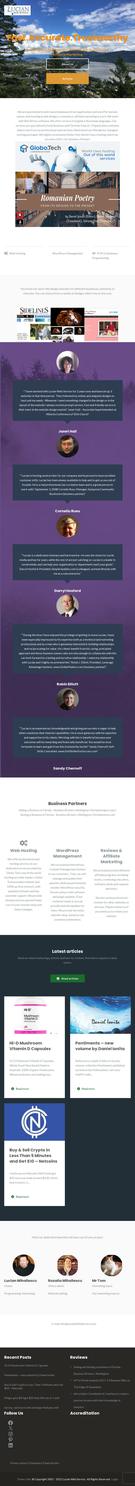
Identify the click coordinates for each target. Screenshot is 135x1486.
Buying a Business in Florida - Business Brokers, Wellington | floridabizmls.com (68, 814)
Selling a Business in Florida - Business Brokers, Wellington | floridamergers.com (67, 810)
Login (114, 1479)
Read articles (68, 978)
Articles (67, 78)
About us (67, 64)
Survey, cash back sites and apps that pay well (31, 1407)
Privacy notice (18, 1463)
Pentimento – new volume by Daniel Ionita (100, 1046)
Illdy (28, 1479)
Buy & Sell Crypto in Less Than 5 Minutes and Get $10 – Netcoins (33, 1155)
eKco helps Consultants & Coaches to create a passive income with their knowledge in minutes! (101, 1400)
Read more (20, 1088)
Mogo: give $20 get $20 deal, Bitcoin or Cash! (32, 1397)
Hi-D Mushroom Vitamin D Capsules (30, 1046)
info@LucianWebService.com (78, 1323)
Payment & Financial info (44, 1463)
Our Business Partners (76, 139)
